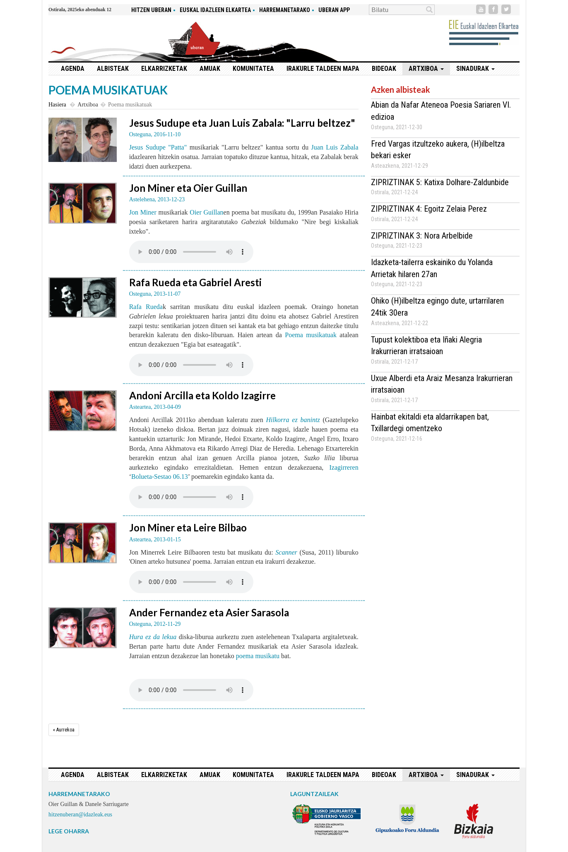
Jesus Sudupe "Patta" (158, 147)
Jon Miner (142, 212)
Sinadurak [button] (475, 68)
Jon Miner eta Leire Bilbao (188, 527)
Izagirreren (343, 467)
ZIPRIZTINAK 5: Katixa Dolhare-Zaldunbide (440, 182)
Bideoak (384, 68)
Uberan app (334, 10)
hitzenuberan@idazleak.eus (80, 814)
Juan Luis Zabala (335, 147)
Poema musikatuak (311, 334)
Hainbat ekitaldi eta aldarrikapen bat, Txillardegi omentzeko (430, 423)
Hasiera (57, 104)
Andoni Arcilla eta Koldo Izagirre (202, 395)
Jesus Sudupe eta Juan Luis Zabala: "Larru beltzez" (242, 123)
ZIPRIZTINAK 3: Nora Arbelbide (422, 236)
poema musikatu (257, 655)
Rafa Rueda (146, 306)
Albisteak (113, 68)
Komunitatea (253, 68)
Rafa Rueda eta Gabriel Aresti (195, 282)
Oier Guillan (206, 212)
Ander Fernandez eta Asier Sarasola (209, 612)
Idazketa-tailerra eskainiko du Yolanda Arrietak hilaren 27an (432, 268)
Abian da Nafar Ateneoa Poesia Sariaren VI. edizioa (441, 111)
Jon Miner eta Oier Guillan (188, 188)
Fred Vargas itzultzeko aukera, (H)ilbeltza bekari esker (438, 150)
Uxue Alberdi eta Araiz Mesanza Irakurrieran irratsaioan (442, 384)
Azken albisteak (400, 89)
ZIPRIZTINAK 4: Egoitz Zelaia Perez (429, 209)
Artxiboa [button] (426, 68)
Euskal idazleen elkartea (215, 10)
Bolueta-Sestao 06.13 (159, 476)
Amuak (210, 68)
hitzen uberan (151, 10)
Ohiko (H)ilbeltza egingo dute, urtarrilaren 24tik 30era (437, 307)
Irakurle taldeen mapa (322, 68)
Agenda (72, 68)
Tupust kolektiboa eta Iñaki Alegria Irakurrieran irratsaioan (426, 346)
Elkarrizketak (164, 68)
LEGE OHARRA (68, 831)
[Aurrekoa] (63, 730)
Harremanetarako (284, 10)
